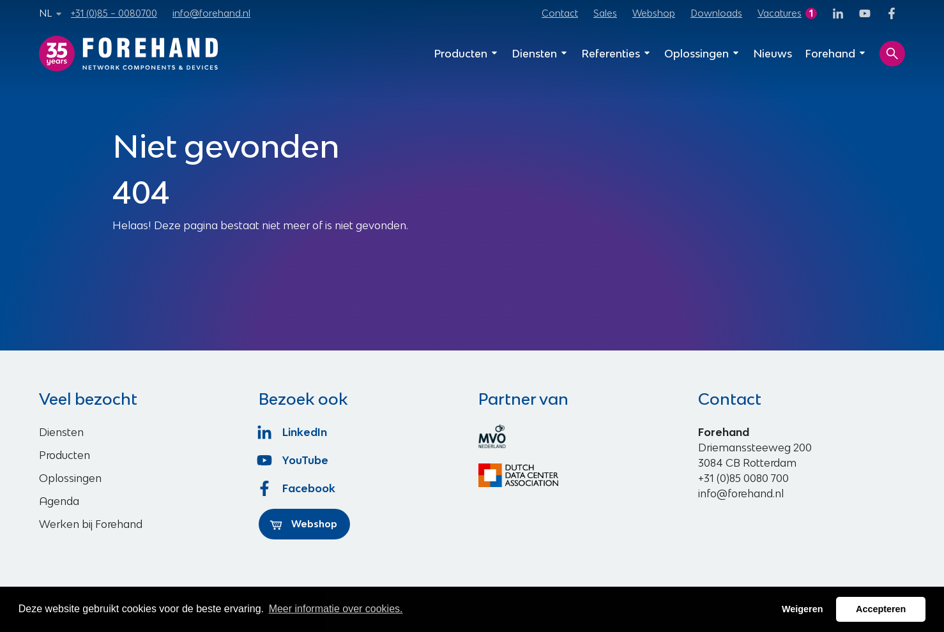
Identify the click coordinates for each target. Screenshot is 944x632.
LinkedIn (293, 432)
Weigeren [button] (802, 609)
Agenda (59, 501)
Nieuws (772, 53)
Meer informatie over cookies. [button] (336, 608)
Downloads (716, 13)
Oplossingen (702, 53)
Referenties (616, 53)
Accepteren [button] (881, 609)
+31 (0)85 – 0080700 (114, 13)
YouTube (293, 460)
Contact (560, 13)
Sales (605, 13)
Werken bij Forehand (90, 524)
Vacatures (779, 13)
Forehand (836, 53)
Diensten (540, 53)
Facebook (297, 488)
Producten (466, 53)
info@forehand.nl (211, 13)
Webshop (653, 13)
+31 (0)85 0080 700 (743, 478)
